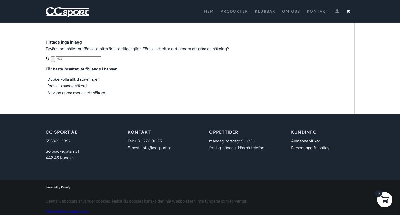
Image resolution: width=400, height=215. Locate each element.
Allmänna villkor (305, 141)
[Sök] (78, 59)
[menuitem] (209, 11)
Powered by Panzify (58, 187)
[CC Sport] (68, 11)
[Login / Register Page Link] (337, 12)
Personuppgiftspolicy (310, 147)
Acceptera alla (75, 211)
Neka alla (54, 211)
